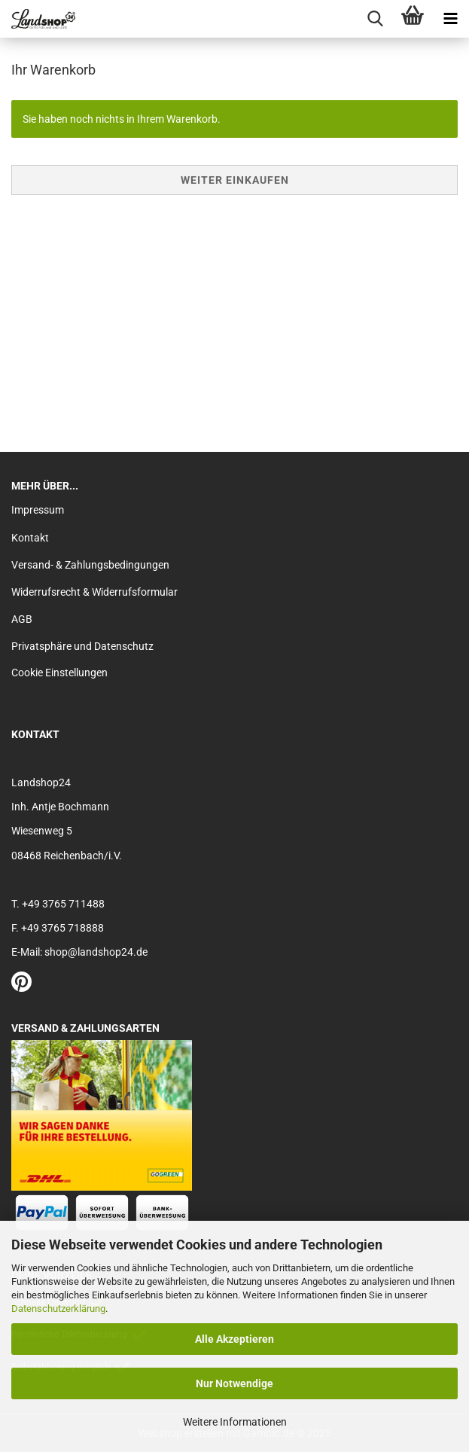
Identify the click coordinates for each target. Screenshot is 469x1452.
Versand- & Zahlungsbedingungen (90, 565)
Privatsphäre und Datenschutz (82, 646)
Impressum (37, 510)
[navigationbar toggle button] (450, 19)
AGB (21, 619)
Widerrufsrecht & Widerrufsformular (94, 592)
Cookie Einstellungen (59, 673)
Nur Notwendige (234, 1383)
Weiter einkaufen (235, 180)
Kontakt (30, 538)
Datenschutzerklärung (58, 1308)
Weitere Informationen (235, 1422)
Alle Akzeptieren (234, 1339)
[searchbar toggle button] (375, 19)
